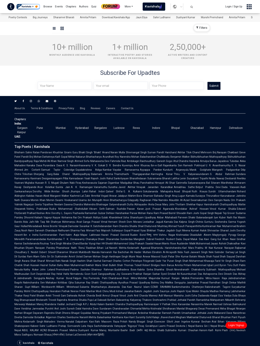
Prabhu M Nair (204, 247)
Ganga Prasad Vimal (95, 221)
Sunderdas (126, 239)
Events (59, 6)
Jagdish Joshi (151, 291)
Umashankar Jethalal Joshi (197, 312)
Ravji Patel (29, 295)
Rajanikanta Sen (172, 165)
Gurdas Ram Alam (28, 256)
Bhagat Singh (145, 321)
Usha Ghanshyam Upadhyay (139, 217)
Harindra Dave (90, 308)
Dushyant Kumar (185, 17)
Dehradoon (236, 128)
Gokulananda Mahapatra (158, 191)
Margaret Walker (59, 195)
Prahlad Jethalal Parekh (181, 299)
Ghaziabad (197, 128)
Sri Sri (50, 256)
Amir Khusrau (142, 165)
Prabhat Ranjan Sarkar (146, 273)
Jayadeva (223, 161)
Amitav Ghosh (60, 191)
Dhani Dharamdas (108, 239)
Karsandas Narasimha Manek (195, 304)
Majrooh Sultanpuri (112, 230)
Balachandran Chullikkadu (155, 156)
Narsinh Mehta (88, 317)
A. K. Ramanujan (82, 187)
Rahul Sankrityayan (118, 178)
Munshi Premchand (212, 17)
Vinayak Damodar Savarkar (74, 226)
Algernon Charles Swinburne (62, 317)
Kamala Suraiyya (195, 195)
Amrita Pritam (88, 17)
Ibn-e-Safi (156, 165)
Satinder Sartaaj (224, 252)
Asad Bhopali (182, 191)
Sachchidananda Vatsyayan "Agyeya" (116, 325)
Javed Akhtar (126, 187)
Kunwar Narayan (224, 247)
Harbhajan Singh (118, 256)
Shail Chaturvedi (147, 226)
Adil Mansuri (166, 295)
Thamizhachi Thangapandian (132, 174)
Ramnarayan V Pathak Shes (160, 304)
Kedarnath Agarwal (138, 247)
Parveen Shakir (187, 217)
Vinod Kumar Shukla (223, 208)
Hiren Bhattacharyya (115, 200)
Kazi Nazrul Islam (138, 286)
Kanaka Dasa (34, 165)
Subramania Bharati (159, 178)
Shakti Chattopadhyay (104, 282)
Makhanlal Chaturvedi (199, 317)
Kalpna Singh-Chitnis (191, 221)
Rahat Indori (97, 191)
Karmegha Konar (162, 174)
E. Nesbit (33, 252)
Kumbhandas (54, 239)
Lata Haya (87, 325)
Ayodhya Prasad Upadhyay (134, 282)
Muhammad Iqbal (202, 265)
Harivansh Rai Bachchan (115, 252)
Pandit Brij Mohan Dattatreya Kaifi (40, 156)
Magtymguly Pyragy (224, 234)
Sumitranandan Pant (52, 234)
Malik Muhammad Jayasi (203, 243)
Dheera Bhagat (71, 312)
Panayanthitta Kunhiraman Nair (203, 226)
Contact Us (127, 108)
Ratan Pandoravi (42, 152)
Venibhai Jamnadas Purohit (37, 308)
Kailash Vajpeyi (43, 217)
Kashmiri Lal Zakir (80, 195)
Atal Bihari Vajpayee (224, 321)
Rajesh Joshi (98, 178)
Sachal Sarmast (102, 260)
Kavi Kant (129, 317)
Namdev (163, 200)
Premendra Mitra (201, 278)
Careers (110, 108)
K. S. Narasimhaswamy (77, 165)
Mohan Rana (145, 213)
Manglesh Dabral (144, 239)
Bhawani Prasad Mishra (62, 330)
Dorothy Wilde (41, 191)
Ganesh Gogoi (164, 161)
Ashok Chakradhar (229, 243)
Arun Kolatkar (46, 187)
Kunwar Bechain (201, 321)
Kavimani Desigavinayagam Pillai (49, 178)
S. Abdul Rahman (222, 174)
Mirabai (67, 243)
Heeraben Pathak (60, 291)
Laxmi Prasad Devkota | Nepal (177, 325)
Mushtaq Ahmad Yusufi (171, 226)
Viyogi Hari (95, 243)
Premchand (62, 269)
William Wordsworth (43, 286)
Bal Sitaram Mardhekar (219, 182)
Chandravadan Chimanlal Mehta (131, 308)
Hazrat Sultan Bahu (51, 265)
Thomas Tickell (133, 265)
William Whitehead (67, 286)
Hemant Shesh (117, 221)
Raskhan (91, 247)
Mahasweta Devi (99, 161)
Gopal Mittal (68, 156)
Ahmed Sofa (82, 161)
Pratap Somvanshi (69, 325)
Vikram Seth (97, 208)
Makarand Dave (223, 312)
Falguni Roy (80, 278)
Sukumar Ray (83, 282)
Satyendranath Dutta (121, 204)
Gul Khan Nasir (226, 239)
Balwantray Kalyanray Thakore (134, 299)
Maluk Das (196, 239)
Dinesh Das (230, 273)
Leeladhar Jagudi (153, 221)
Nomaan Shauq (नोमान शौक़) (49, 334)
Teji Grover (229, 213)
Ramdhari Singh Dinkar (223, 282)
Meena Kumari (190, 230)
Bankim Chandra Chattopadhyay (124, 304)
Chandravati (115, 278)
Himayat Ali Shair (165, 182)
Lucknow (119, 128)
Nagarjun (29, 204)
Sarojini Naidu (222, 200)
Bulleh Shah (116, 265)
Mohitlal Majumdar (149, 278)
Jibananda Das (117, 286)
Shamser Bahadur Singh (157, 195)
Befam (111, 299)
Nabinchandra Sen (34, 282)
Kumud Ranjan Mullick (175, 278)
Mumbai (61, 128)
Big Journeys (40, 17)
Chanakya (91, 239)
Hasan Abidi (42, 195)
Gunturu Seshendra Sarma (220, 221)
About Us (19, 108)
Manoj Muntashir (109, 330)
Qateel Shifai (114, 191)
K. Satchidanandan (101, 226)
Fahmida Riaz (118, 161)
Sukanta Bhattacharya (93, 286)
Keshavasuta (89, 182)
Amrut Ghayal (110, 295)
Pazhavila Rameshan (85, 213)
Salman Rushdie (116, 208)
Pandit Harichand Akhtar (171, 152)
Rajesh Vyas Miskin (188, 291)
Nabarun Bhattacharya (89, 156)
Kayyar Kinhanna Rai (65, 217)
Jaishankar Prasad (198, 282)
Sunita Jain (63, 187)
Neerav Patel (78, 291)
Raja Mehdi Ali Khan (45, 161)
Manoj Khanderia (46, 304)
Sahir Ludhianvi (161, 17)
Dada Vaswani (230, 187)
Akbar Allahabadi (167, 217)
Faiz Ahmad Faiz (90, 230)
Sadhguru (27, 334)
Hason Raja (220, 278)
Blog (82, 108)
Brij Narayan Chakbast (225, 152)
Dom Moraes (134, 221)
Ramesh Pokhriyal (194, 165)
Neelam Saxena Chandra (68, 204)
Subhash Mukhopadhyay (221, 269)
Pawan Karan (135, 208)
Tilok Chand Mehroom (199, 152)
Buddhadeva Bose (125, 269)
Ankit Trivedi (53, 295)
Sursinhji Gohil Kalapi (147, 317)
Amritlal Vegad (99, 195)
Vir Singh (226, 260)
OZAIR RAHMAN (161, 286)
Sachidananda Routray (36, 243)
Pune (39, 128)
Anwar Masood (152, 256)
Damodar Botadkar (34, 317)
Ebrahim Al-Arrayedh (164, 252)
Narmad (217, 304)
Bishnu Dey (157, 282)
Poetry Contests (18, 17)
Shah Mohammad (192, 260)
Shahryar (56, 221)
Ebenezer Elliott (163, 321)
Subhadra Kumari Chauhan (181, 330)
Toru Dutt (232, 265)
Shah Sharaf (37, 260)
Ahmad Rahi (53, 260)
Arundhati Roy (111, 156)
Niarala (96, 252)
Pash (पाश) (228, 330)
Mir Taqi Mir (42, 221)
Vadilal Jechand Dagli (69, 304)
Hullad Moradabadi (31, 226)
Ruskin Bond (138, 234)
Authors (83, 6)
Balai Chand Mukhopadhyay (71, 174)
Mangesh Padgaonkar (226, 169)
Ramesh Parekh (171, 312)
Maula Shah (205, 256)
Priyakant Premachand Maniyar (118, 312)
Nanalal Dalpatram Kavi (80, 321)
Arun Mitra (130, 278)
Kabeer (35, 325)
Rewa (136, 128)
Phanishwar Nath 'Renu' (70, 247)
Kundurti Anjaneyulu (176, 169)
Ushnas (227, 304)
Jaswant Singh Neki (202, 252)
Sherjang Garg (43, 174)
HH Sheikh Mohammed (115, 243)
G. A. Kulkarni (133, 191)
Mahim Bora (135, 195)
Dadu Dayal (183, 239)
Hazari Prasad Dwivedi (115, 234)
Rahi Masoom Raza (107, 321)
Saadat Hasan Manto (157, 243)
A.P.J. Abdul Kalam (94, 304)
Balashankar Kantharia (110, 317)
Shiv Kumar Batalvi (186, 256)
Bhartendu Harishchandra (166, 247)
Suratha (112, 187)
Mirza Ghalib (156, 330)
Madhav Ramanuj (220, 291)
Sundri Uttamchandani (222, 191)
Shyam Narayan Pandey (40, 247)
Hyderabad (82, 128)
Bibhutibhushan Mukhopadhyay (209, 156)
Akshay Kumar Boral (59, 278)
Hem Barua (167, 265)
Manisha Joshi (182, 295)
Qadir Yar (160, 260)
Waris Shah (101, 265)
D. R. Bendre (113, 165)
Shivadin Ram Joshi (187, 213)
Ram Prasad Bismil (165, 213)
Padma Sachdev (80, 269)
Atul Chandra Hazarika (186, 161)
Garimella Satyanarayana (190, 182)
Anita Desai (154, 204)
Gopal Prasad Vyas (135, 230)
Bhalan (41, 295)
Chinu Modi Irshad (112, 291)
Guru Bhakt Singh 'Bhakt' (86, 152)
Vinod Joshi (126, 295)
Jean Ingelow (182, 321)
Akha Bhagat (227, 308)
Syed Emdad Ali (170, 273)
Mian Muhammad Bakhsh (79, 265)
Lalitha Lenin (179, 178)
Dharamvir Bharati (63, 17)
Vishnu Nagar (167, 234)
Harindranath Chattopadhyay (220, 204)
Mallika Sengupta (175, 282)
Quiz (93, 6)
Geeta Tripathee (44, 204)
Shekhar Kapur (194, 204)
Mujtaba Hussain (34, 182)
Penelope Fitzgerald (142, 260)
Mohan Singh (100, 256)
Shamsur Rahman (102, 269)
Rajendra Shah (52, 312)
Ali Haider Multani (140, 252)
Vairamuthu (100, 187)
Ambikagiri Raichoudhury (141, 161)
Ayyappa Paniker (151, 169)
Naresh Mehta (117, 247)
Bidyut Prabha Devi (208, 187)
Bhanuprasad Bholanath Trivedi (38, 299)
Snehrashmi (159, 299)
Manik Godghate (200, 169)
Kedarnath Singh (33, 321)
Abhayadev (140, 204)
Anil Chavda (141, 295)
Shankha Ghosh (163, 269)
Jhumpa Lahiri (79, 191)
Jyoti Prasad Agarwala (159, 208)
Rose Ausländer (179, 243)
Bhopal (175, 128)
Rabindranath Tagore (218, 286)
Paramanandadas (36, 239)
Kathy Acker (31, 269)
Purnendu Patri (98, 278)
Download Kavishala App (116, 17)
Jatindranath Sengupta (31, 278)
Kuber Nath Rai (228, 217)
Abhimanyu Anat (72, 221)
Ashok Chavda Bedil (89, 295)
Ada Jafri (28, 221)
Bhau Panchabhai (143, 182)
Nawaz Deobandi (226, 178)
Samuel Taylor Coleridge (58, 169)
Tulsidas (234, 161)
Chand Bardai (80, 243)
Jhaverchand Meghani (173, 317)
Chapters (71, 6)
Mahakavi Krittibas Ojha (60, 282)
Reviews (95, 108)
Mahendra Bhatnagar (96, 204)
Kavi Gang (210, 239)
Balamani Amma (102, 174)
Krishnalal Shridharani (163, 308)
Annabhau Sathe (184, 187)
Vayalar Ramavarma (126, 169)
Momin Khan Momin (43, 200)
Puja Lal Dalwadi (97, 299)
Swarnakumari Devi (201, 200)
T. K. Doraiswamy (74, 239)
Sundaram (105, 308)
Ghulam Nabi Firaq (70, 182)
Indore (156, 128)
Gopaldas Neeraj (90, 312)
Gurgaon (22, 128)
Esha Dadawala (200, 295)
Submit (213, 85)
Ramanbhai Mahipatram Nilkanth (215, 299)
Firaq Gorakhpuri (148, 325)
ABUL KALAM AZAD (34, 330)
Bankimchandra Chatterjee (188, 286)
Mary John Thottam (173, 204)
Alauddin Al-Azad (179, 200)
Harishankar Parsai (126, 213)
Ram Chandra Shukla (125, 226)
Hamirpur (215, 128)
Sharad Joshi (228, 230)
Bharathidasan (138, 178)
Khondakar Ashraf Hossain (192, 208)
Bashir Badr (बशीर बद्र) (134, 330)
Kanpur (21, 132)
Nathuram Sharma (69, 230)
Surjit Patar (167, 256)
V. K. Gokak (98, 165)
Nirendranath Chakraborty (189, 269)
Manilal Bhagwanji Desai (191, 308)
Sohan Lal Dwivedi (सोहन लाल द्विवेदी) (85, 334)
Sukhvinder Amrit (65, 256)
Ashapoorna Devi (213, 273)
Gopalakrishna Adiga (88, 169)
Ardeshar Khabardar (149, 312)
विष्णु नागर (152, 234)
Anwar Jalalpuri (118, 195)
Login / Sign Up (233, 6)
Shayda (204, 291)
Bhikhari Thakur (156, 230)
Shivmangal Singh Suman (141, 152)
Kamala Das (171, 221)
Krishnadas (182, 234)
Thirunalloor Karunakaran (220, 195)
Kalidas (30, 195)
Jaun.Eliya (141, 17)
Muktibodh (85, 252)
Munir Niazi (135, 256)
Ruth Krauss (199, 191)
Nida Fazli (183, 252)
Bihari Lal (102, 247)
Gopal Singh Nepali (211, 213)
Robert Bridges (151, 265)
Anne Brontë (50, 226)
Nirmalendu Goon (80, 273)
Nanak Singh (68, 260)
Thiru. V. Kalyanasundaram (191, 174)
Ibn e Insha (31, 234)
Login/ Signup (236, 325)
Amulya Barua (208, 161)
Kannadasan (76, 178)
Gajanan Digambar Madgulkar (115, 182)
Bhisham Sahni (23, 152)
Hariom (203, 330)
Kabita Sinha (145, 269)
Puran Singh (174, 260)
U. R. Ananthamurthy (218, 165)
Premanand (212, 308)
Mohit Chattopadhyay (36, 291)
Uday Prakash (136, 243)
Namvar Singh (66, 161)
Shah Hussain (31, 265)
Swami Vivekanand (66, 200)
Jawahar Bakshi (133, 291)
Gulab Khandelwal (111, 217)
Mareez (153, 295)
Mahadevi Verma (54, 321)
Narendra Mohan (129, 156)
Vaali (87, 178)
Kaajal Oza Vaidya (220, 295)
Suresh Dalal (74, 308)
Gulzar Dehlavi (106, 213)
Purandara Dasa (52, 165)
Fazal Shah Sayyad (224, 256)
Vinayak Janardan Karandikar (154, 187)
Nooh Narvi (27, 230)
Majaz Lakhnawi (90, 234)
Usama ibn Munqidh (90, 200)
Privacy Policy (66, 108)
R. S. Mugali (52, 182)
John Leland (47, 269)
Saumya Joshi (168, 291)
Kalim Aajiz (73, 234)
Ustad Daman (84, 256)
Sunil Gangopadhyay (103, 273)
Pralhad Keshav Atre (39, 213)
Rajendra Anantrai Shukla (71, 299)
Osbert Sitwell (47, 252)
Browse (48, 6)
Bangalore (100, 128)
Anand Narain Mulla (113, 152)
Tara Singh (56, 243)
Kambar (107, 169)
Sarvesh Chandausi (46, 230)
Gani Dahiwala (69, 295)
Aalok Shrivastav (210, 230)
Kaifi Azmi (214, 330)
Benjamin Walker (180, 156)
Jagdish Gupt (173, 230)
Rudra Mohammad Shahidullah (68, 208)
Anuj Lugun (178, 195)
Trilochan (27, 174)
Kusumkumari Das (191, 273)
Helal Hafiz (63, 273)
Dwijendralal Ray (46, 273)
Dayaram (38, 312)
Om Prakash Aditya (89, 217)
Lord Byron (220, 265)
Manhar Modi (93, 291)
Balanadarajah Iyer (207, 217)
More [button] (128, 6)
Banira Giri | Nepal (206, 325)
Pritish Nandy (128, 321)
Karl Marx (188, 247)
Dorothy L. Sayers (61, 213)
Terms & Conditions (42, 108)
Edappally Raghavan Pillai (143, 200)
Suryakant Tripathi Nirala (201, 178)
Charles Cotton (121, 260)
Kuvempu (127, 165)
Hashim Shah (84, 260)
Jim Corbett (32, 169)
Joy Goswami (124, 273)
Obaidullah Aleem (200, 234)
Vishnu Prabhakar (37, 208)
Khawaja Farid (212, 260)
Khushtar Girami (62, 152)
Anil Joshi (60, 308)
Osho (43, 256)
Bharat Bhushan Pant (224, 317)
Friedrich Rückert (165, 239)
